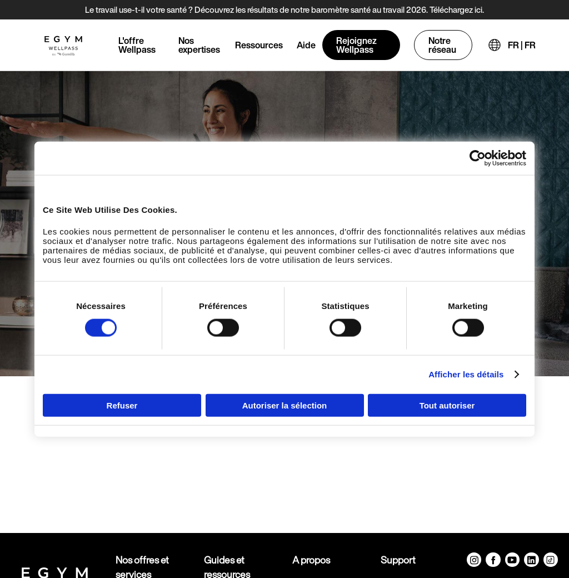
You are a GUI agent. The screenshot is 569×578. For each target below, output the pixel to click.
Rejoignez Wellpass (356, 45)
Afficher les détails (465, 374)
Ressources (259, 45)
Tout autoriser (447, 405)
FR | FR (522, 45)
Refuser (122, 405)
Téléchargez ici (456, 9)
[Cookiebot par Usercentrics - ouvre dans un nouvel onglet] (477, 158)
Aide (306, 45)
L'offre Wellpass (137, 45)
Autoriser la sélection (284, 405)
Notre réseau (442, 45)
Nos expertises (199, 45)
